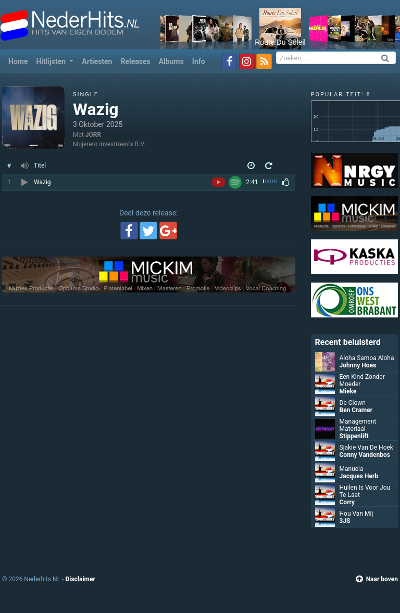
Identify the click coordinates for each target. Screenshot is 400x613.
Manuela (352, 468)
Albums (171, 61)
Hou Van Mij (356, 513)
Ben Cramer (356, 410)
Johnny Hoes (358, 365)
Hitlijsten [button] (51, 61)
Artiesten (97, 61)
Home (20, 61)
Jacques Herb (359, 476)
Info (198, 61)
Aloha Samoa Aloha (367, 358)
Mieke (348, 391)
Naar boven (377, 579)
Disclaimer (80, 579)
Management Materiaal (358, 425)
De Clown (353, 402)
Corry (347, 502)
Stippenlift (354, 436)
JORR (93, 134)
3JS (345, 521)
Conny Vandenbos (365, 454)
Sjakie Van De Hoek (366, 447)
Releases (135, 61)
